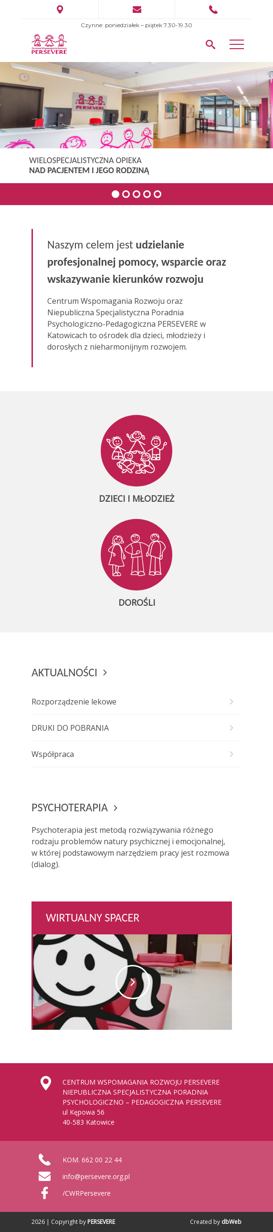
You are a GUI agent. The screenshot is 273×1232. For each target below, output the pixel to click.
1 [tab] (115, 194)
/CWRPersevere (87, 1193)
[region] (136, 133)
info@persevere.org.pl (96, 1176)
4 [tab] (147, 194)
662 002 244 (213, 9)
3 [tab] (136, 194)
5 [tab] (157, 194)
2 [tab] (126, 194)
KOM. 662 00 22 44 (92, 1159)
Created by (216, 1222)
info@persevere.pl (137, 9)
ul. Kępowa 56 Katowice (60, 9)
